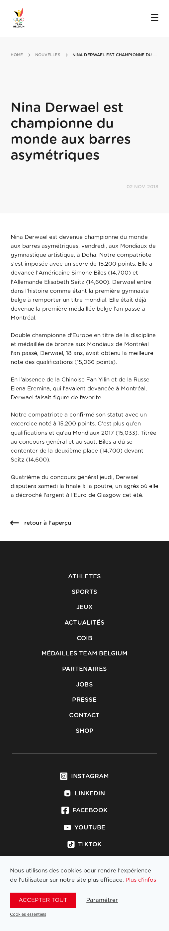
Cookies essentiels (28, 914)
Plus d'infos (141, 880)
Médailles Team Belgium (85, 654)
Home (17, 55)
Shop (85, 731)
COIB (85, 639)
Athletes (84, 577)
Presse (84, 700)
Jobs (84, 685)
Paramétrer (102, 900)
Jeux (84, 607)
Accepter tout (43, 900)
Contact (84, 716)
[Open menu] (154, 18)
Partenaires (84, 669)
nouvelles (47, 55)
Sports (84, 592)
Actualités (84, 623)
